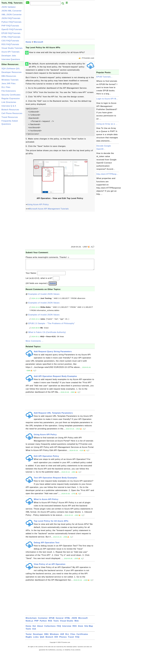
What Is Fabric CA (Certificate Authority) (47, 335)
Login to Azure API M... (107, 99)
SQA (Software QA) (11, 69)
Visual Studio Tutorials (12, 48)
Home (28, 42)
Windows (54, 636)
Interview (66, 628)
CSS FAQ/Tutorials (10, 41)
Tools (56, 623)
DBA (46, 636)
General (60, 620)
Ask (34, 631)
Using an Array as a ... (106, 124)
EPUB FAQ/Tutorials (11, 33)
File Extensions (9, 91)
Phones (63, 639)
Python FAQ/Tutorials (11, 22)
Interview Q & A (9, 106)
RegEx (29, 639)
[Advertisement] (12, 161)
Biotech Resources (10, 110)
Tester (29, 636)
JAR (62, 636)
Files (73, 636)
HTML (67, 620)
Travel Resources (10, 117)
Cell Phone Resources (12, 113)
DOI (56, 639)
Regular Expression (11, 98)
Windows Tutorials (10, 80)
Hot (34, 628)
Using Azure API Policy (38, 204)
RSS (50, 623)
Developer (38, 636)
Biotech (49, 639)
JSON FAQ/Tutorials (11, 18)
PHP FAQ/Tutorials (10, 26)
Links (36, 639)
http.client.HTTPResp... (107, 174)
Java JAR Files (9, 84)
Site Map (88, 628)
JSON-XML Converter (12, 11)
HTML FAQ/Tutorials (11, 37)
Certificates (82, 636)
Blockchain (31, 620)
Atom (80, 628)
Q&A (42, 639)
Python (43, 623)
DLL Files (6, 87)
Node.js (29, 623)
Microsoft (38, 42)
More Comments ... (34, 343)
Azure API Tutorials (11, 52)
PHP (36, 623)
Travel (71, 639)
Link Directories (9, 102)
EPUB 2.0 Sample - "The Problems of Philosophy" (51, 326)
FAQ (59, 628)
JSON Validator (9, 7)
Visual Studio (66, 623)
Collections (50, 628)
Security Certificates (11, 95)
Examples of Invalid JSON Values (44, 296)
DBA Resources (9, 76)
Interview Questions (11, 59)
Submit (52, 286)
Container (43, 620)
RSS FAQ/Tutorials (10, 44)
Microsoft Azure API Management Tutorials (49, 209)
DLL (67, 636)
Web (76, 623)
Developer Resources (12, 72)
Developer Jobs (9, 56)
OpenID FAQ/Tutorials (12, 29)
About (40, 628)
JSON (74, 620)
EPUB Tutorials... (104, 77)
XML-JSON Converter (12, 15)
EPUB (51, 620)
